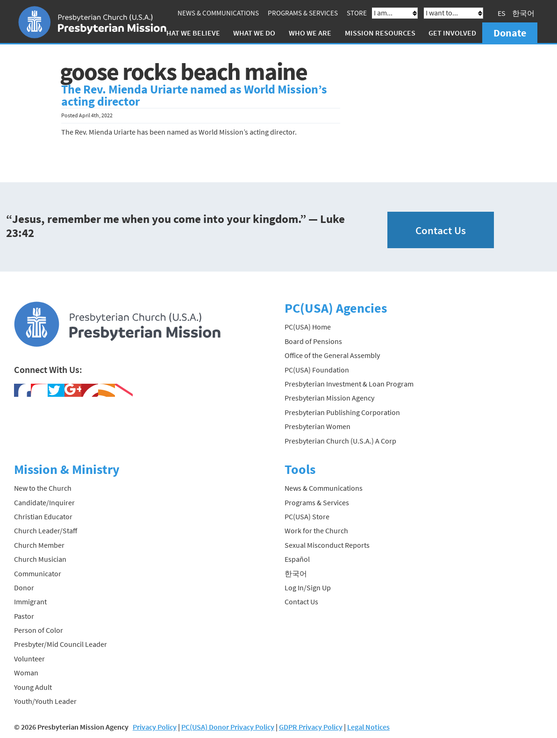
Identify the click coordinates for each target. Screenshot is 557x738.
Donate (509, 32)
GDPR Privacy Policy (311, 726)
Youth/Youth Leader (45, 701)
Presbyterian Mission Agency (329, 397)
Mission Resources (380, 32)
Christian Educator (43, 516)
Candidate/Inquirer (44, 502)
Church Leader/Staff (45, 530)
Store (357, 12)
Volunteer (29, 658)
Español (297, 559)
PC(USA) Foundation (317, 369)
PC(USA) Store (307, 516)
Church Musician (40, 559)
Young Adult (33, 687)
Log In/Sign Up (308, 587)
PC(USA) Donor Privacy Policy (227, 726)
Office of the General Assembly (332, 355)
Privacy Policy (155, 726)
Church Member (39, 545)
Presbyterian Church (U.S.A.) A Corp (340, 440)
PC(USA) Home (308, 326)
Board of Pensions (313, 341)
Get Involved (452, 32)
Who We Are (310, 32)
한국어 (523, 13)
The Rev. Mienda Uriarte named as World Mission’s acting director (194, 95)
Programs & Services (303, 12)
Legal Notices (368, 726)
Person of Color (38, 630)
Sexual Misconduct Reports (327, 545)
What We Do (254, 32)
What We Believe (190, 32)
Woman (26, 672)
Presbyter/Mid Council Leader (60, 644)
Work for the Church (316, 530)
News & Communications (218, 12)
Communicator (37, 573)
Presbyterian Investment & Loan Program (349, 383)
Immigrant (30, 601)
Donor (24, 587)
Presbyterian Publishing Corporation (342, 412)
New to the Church (42, 488)
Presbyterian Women (317, 426)
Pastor (24, 616)
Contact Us (440, 230)
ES (502, 13)
